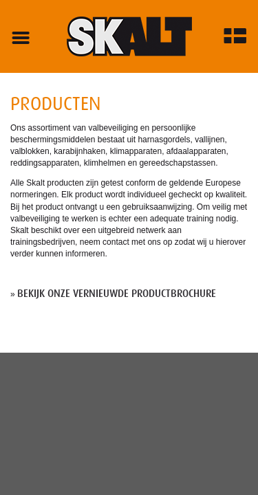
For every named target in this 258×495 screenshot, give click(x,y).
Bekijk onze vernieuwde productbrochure (116, 293)
